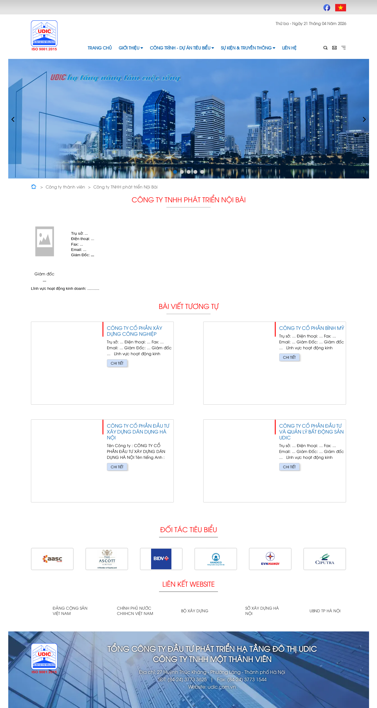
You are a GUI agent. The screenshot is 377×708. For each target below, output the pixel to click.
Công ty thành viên (65, 186)
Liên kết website (188, 583)
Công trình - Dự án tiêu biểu (182, 47)
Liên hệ (289, 47)
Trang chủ (100, 47)
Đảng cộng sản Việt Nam (70, 610)
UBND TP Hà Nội (325, 610)
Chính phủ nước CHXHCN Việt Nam (135, 610)
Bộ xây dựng (194, 610)
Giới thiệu (131, 47)
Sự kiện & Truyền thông (248, 47)
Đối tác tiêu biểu (188, 529)
